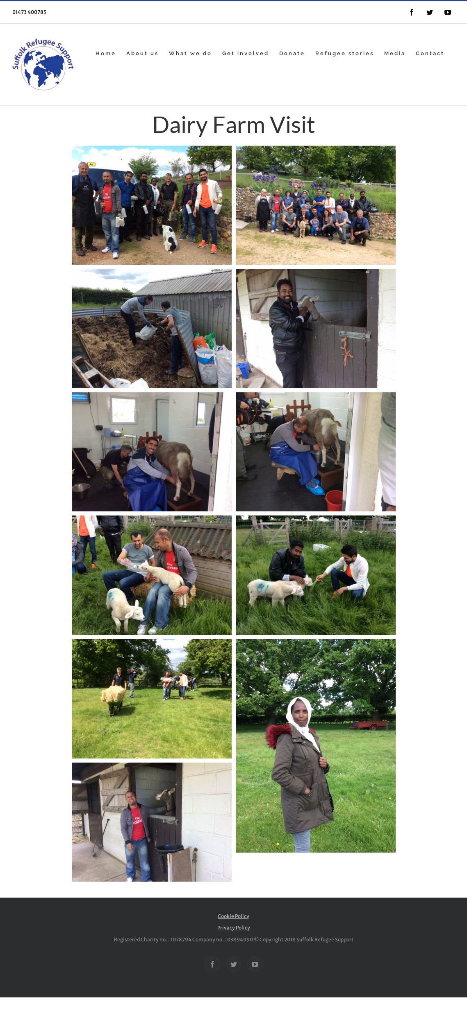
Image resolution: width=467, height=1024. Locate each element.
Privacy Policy (233, 928)
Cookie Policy (233, 916)
